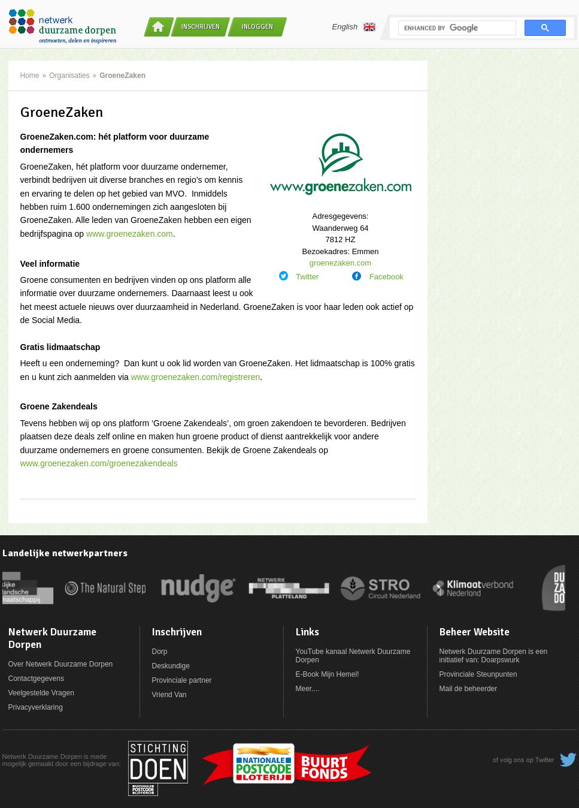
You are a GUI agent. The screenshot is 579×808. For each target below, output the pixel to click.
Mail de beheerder (468, 689)
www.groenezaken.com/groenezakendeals (99, 463)
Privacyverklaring (35, 707)
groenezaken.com (340, 262)
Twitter (307, 276)
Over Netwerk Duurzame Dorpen (60, 664)
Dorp (160, 651)
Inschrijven (200, 27)
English (354, 27)
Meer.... (308, 689)
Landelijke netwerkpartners (65, 553)
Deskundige (171, 666)
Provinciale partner (182, 680)
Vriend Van (169, 695)
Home (30, 75)
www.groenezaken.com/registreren (195, 377)
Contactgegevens (36, 678)
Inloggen (257, 27)
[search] (456, 28)
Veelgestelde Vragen (41, 693)
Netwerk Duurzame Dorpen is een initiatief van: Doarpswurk (493, 655)
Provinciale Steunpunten (478, 674)
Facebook (386, 276)
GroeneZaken (122, 75)
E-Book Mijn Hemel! (327, 674)
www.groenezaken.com (129, 234)
